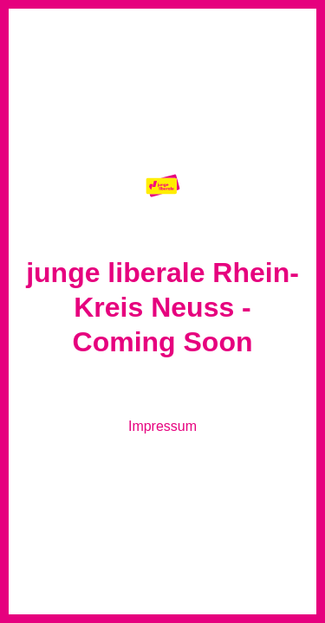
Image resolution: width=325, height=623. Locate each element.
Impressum (162, 426)
